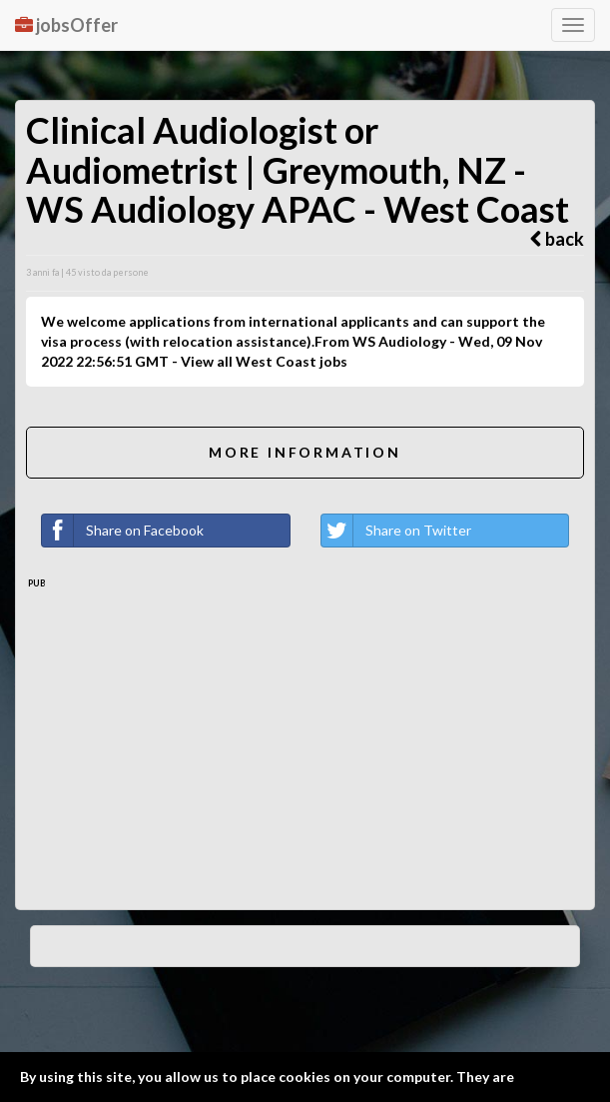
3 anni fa (42, 272)
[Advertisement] (305, 739)
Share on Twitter (396, 531)
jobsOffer (66, 25)
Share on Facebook (123, 531)
